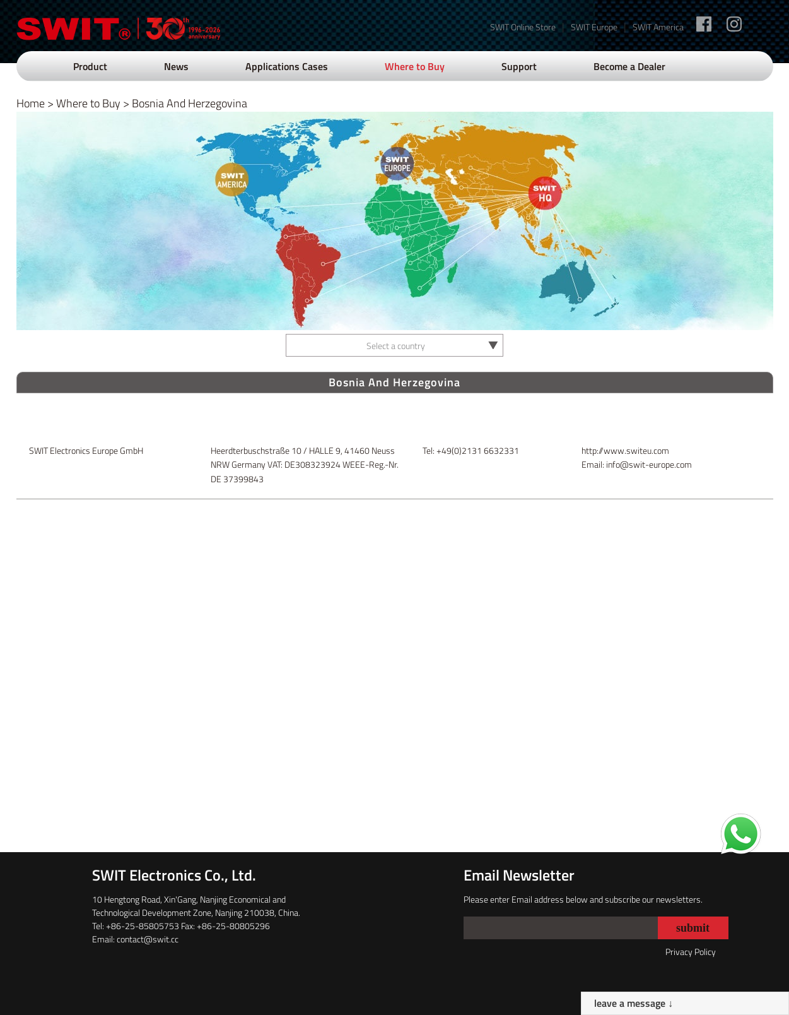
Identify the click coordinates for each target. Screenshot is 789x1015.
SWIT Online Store (523, 26)
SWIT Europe (594, 26)
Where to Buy (415, 66)
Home (30, 103)
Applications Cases (286, 66)
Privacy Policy (690, 951)
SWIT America (658, 26)
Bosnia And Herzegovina (189, 103)
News (176, 66)
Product (90, 66)
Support (519, 66)
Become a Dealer (629, 66)
